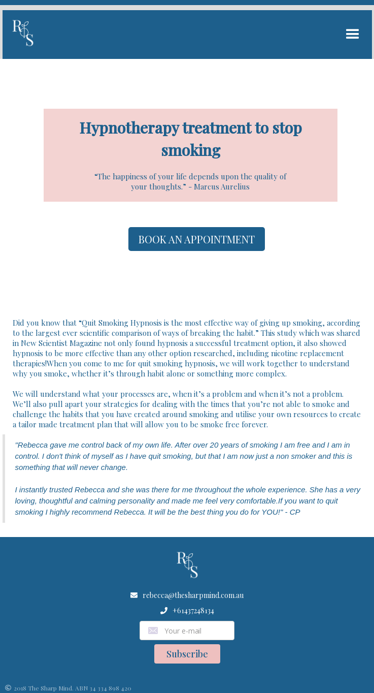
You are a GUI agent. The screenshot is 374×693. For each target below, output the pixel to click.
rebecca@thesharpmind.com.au (193, 595)
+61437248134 (193, 610)
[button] (352, 34)
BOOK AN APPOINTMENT (197, 239)
